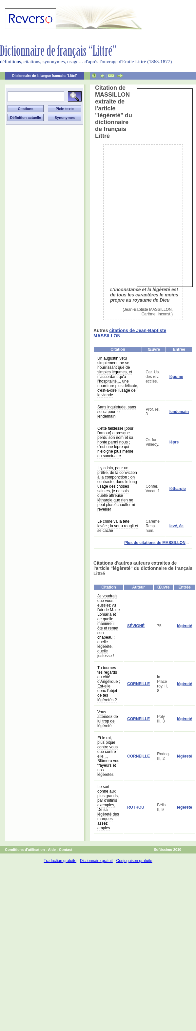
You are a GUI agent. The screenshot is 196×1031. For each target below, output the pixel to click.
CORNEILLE (138, 684)
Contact (65, 850)
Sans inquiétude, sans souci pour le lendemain (116, 412)
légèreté (184, 626)
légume (176, 376)
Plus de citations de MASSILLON (155, 542)
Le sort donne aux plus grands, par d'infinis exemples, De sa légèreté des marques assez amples (108, 807)
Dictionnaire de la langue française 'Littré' (44, 76)
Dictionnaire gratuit (96, 860)
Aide (52, 850)
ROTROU (135, 807)
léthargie (177, 488)
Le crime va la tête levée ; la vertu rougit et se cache (117, 526)
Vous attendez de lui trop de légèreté (107, 719)
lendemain (179, 411)
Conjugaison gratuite (134, 860)
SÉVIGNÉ (136, 626)
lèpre (174, 442)
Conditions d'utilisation (25, 850)
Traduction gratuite (60, 860)
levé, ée (176, 526)
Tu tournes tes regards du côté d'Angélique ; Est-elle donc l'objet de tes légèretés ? (108, 683)
